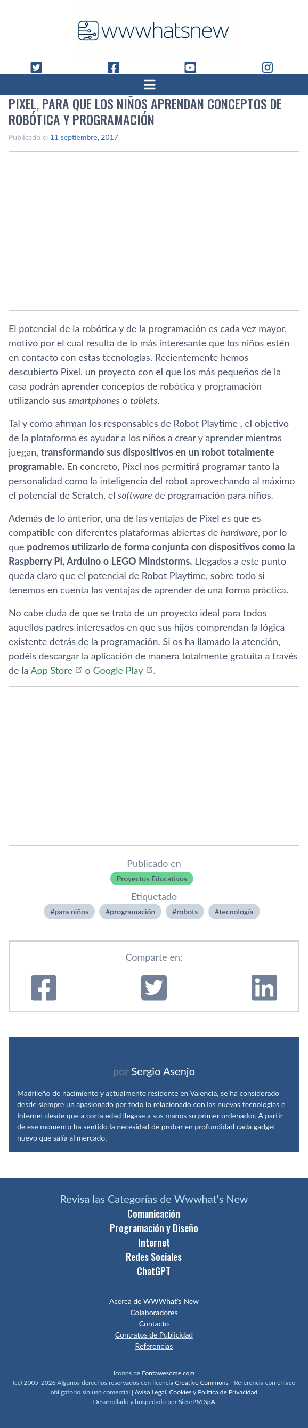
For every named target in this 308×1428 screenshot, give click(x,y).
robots (187, 911)
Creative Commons (201, 1382)
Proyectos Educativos (152, 878)
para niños (71, 911)
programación (132, 911)
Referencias (154, 1345)
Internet (154, 1242)
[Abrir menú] (154, 84)
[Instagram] (271, 67)
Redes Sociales (154, 1257)
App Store (51, 670)
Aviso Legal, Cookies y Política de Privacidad (196, 1392)
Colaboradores (153, 1312)
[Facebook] (117, 67)
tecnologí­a (236, 911)
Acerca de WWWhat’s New (154, 1301)
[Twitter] (40, 67)
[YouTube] (194, 67)
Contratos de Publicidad (154, 1334)
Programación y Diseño (154, 1228)
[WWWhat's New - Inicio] (154, 30)
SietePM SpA (197, 1402)
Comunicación (153, 1213)
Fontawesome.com (168, 1373)
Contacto (154, 1323)
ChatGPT (154, 1271)
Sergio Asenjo (163, 1070)
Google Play (118, 670)
